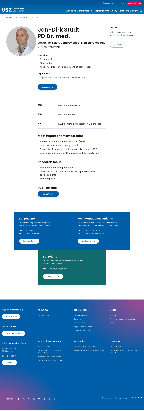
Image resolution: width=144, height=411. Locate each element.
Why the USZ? (44, 347)
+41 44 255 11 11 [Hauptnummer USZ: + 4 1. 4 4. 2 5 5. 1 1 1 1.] (110, 3)
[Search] (141, 11)
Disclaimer (107, 398)
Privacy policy (121, 398)
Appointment (48, 88)
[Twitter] (24, 399)
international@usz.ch (94, 234)
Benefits (77, 320)
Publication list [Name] (48, 195)
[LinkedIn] (34, 399)
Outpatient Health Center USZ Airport (123, 352)
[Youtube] (39, 399)
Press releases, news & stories (124, 320)
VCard (119, 46)
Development (80, 324)
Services (113, 316)
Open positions (81, 316)
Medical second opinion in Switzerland (50, 352)
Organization (44, 316)
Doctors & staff (129, 11)
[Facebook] (19, 399)
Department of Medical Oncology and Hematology (63, 78)
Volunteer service (82, 331)
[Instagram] (44, 399)
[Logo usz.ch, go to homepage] (13, 10)
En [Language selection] (122, 3)
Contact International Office (51, 361)
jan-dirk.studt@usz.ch (126, 36)
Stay (114, 11)
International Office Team (49, 357)
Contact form (29, 242)
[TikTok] (49, 399)
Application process (83, 327)
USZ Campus (115, 347)
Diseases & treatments (79, 11)
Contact (9, 363)
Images (113, 324)
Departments (101, 11)
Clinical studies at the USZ (86, 347)
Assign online (53, 277)
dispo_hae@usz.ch (34, 234)
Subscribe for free (14, 334)
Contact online (88, 242)
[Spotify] (54, 399)
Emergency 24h (134, 3)
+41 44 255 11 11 (11, 357)
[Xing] (29, 399)
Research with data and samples (89, 351)
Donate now (11, 317)
